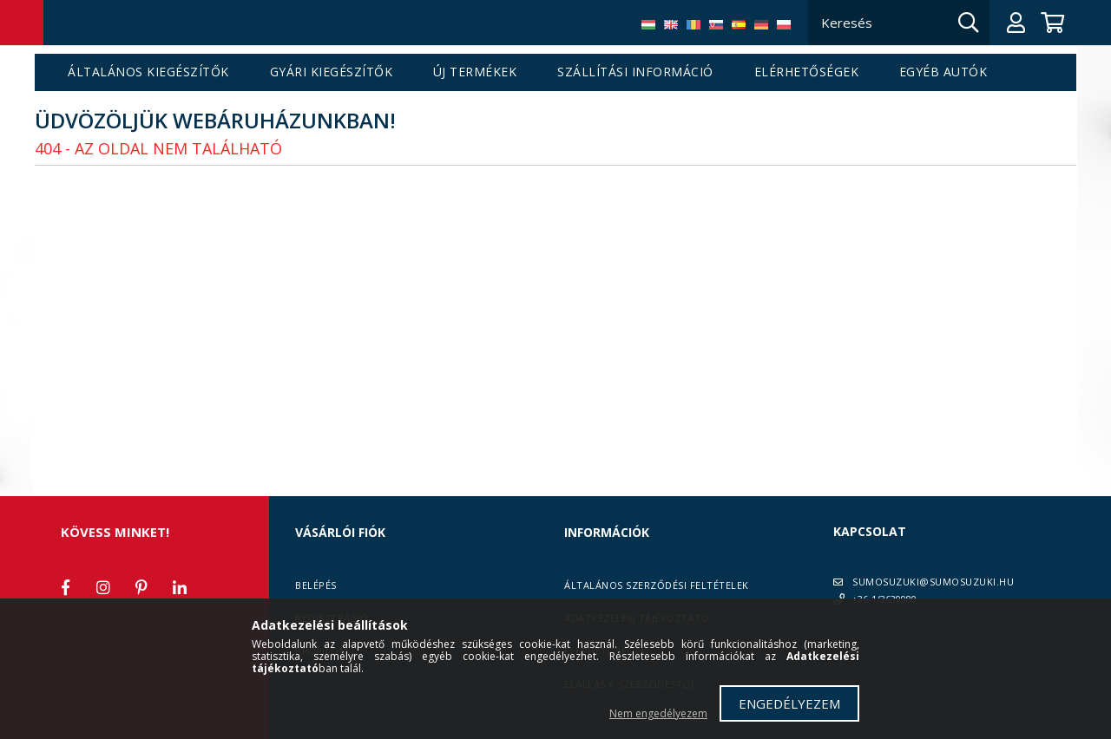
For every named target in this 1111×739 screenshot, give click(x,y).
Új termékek (475, 72)
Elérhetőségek (806, 72)
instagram (103, 587)
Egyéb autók (943, 72)
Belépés (316, 585)
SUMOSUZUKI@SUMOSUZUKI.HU (933, 581)
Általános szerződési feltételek (656, 585)
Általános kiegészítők (148, 72)
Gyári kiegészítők (331, 72)
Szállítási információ (635, 72)
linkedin (179, 587)
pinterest (141, 587)
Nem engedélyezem (658, 713)
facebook (65, 587)
